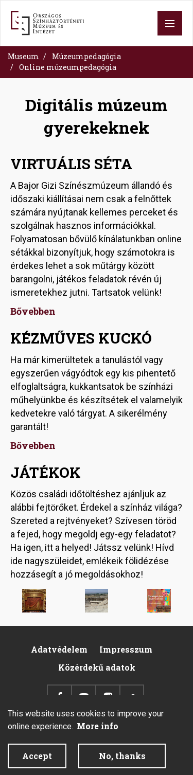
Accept (37, 760)
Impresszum (125, 649)
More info (97, 731)
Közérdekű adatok (96, 667)
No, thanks (122, 760)
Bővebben (33, 311)
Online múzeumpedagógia (67, 67)
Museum (23, 56)
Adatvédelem (59, 649)
